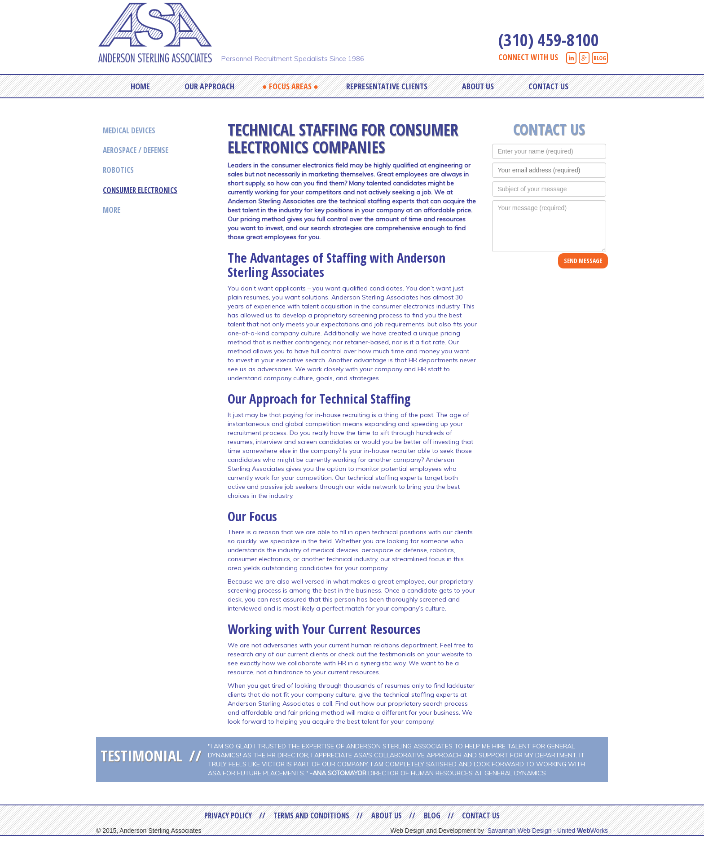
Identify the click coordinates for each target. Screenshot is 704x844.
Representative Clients (386, 86)
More (111, 210)
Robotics (118, 170)
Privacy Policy (228, 815)
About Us (478, 86)
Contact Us (548, 86)
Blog (432, 815)
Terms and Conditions (311, 815)
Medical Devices (129, 130)
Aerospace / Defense (135, 150)
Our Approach (209, 86)
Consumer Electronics (140, 190)
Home (140, 86)
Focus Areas (290, 86)
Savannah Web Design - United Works (548, 830)
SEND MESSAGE (583, 260)
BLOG (600, 58)
